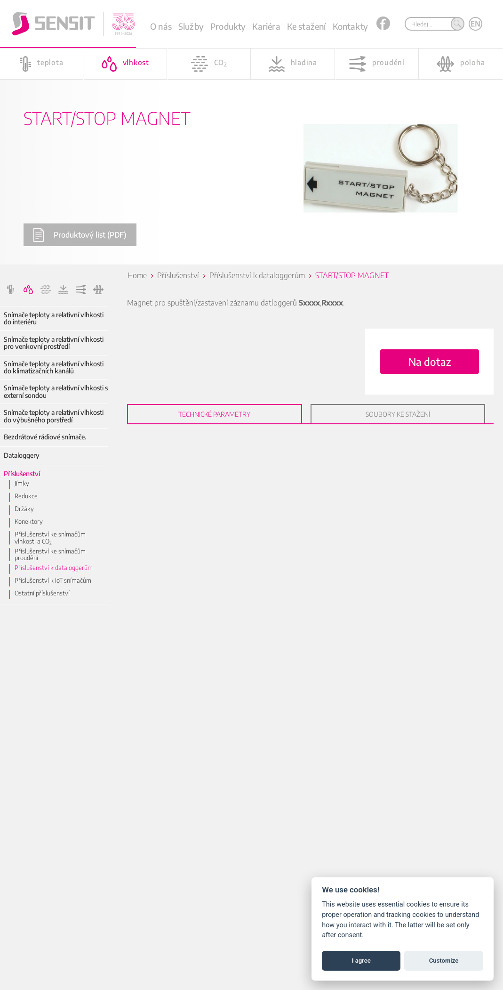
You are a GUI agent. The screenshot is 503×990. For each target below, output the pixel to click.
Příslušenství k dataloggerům (54, 567)
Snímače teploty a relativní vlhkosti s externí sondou (56, 391)
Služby (191, 26)
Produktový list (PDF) (79, 235)
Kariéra (266, 26)
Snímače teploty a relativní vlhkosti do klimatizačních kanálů (54, 367)
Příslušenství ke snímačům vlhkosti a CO (50, 537)
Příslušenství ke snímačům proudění (50, 554)
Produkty (228, 26)
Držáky (24, 508)
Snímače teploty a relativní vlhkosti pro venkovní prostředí (54, 343)
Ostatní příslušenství (42, 593)
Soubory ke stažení (398, 414)
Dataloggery (22, 455)
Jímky (22, 483)
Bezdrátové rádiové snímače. (45, 436)
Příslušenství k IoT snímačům (53, 580)
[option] (251, 132)
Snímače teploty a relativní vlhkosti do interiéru (54, 318)
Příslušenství (22, 473)
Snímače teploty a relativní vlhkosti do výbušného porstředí (54, 416)
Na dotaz (429, 361)
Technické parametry (214, 414)
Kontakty (350, 26)
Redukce (26, 496)
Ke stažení (306, 26)
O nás (161, 26)
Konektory (29, 521)
